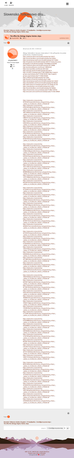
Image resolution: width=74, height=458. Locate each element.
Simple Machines (44, 452)
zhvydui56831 (15, 38)
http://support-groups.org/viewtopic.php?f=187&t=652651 (40, 73)
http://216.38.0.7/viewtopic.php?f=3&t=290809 (36, 72)
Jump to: (43, 428)
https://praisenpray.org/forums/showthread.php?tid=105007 (40, 81)
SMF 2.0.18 (28, 452)
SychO (43, 455)
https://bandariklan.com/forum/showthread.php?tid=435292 (40, 83)
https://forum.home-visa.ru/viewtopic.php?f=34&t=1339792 (40, 90)
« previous (62, 38)
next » (67, 38)
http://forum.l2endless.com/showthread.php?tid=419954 (39, 58)
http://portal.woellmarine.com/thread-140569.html (37, 67)
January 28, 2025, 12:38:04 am (32, 49)
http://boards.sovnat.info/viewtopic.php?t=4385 (36, 79)
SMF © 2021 (35, 452)
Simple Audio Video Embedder (37, 453)
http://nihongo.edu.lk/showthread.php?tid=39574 (37, 70)
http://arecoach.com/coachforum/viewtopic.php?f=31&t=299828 (41, 91)
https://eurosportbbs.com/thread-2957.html (35, 69)
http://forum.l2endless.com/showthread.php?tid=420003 (39, 88)
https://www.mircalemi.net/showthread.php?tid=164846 (39, 65)
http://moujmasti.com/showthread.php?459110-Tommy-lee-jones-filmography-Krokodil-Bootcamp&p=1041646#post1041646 (42, 62)
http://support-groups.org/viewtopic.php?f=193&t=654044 (40, 75)
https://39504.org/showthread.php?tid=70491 (36, 77)
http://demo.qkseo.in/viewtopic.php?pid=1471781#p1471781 (40, 84)
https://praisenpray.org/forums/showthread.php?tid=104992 (40, 60)
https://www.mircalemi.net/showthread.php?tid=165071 (39, 56)
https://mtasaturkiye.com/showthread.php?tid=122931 (38, 86)
